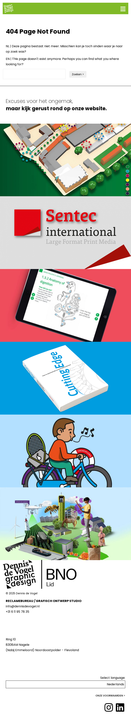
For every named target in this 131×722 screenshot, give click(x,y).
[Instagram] (108, 708)
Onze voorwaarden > (110, 695)
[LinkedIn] (120, 708)
